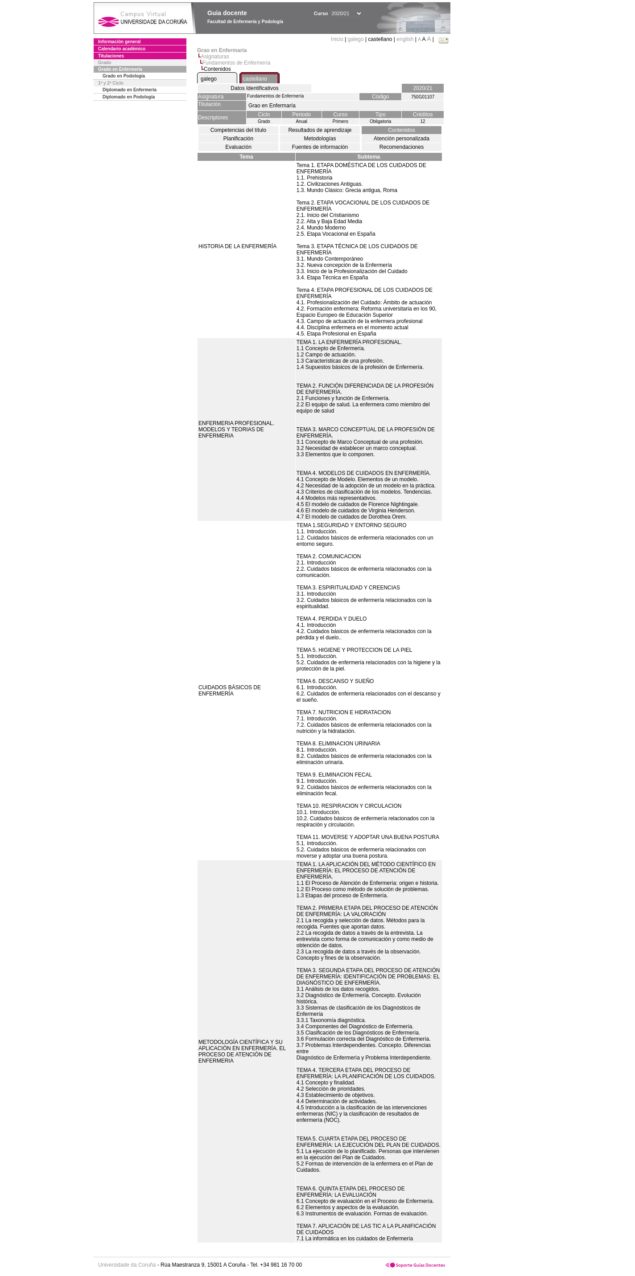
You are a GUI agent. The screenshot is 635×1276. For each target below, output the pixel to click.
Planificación (238, 138)
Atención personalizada (401, 138)
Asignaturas (215, 56)
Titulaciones (111, 55)
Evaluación (238, 147)
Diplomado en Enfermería (130, 89)
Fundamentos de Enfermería (236, 63)
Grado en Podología (124, 76)
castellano (255, 79)
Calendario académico (121, 48)
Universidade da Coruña (127, 1265)
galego (356, 39)
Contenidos (401, 130)
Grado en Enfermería (120, 69)
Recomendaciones (401, 147)
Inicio (338, 39)
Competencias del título (238, 130)
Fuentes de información (320, 147)
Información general (119, 41)
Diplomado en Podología (129, 96)
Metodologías (320, 138)
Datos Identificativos (254, 88)
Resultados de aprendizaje (319, 130)
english (404, 39)
